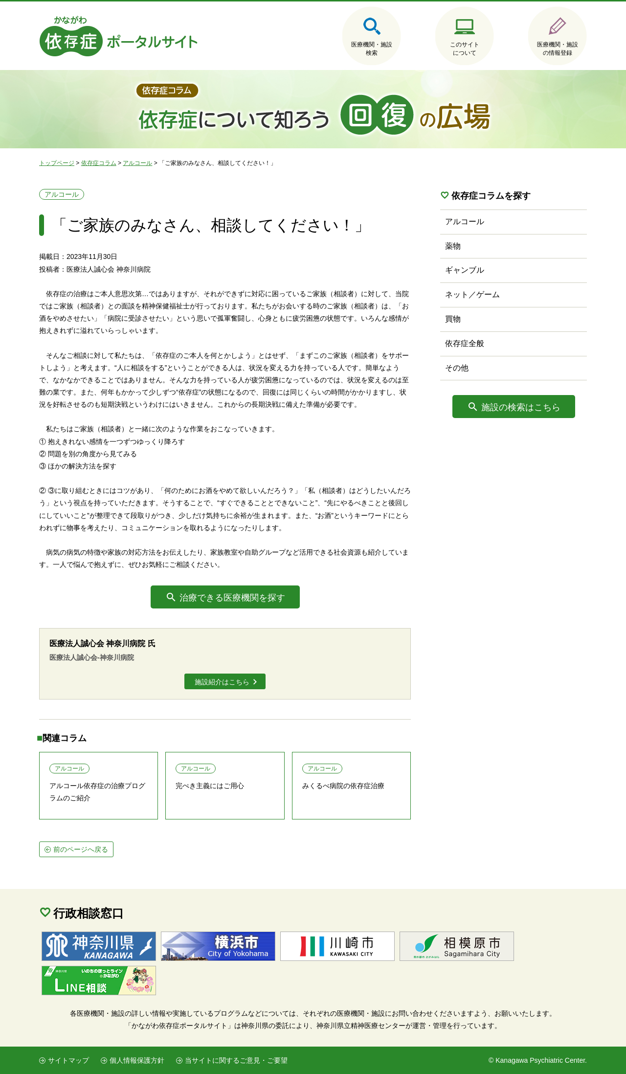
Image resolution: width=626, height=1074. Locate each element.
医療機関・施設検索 (371, 48)
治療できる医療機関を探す (232, 598)
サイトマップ (68, 1060)
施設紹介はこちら (222, 682)
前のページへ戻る (80, 849)
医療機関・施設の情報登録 (557, 48)
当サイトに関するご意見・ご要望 (236, 1060)
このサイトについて (464, 48)
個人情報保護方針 (137, 1060)
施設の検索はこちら (520, 407)
